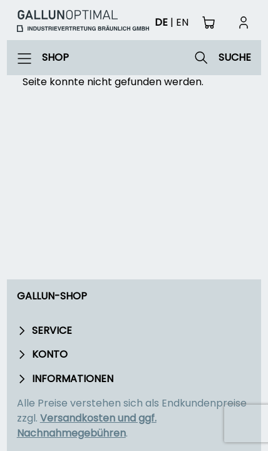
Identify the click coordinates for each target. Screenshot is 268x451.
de (161, 22)
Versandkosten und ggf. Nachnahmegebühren (87, 425)
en (182, 22)
